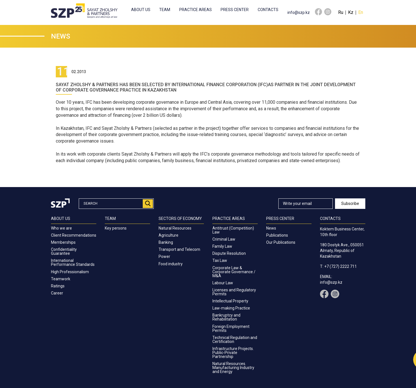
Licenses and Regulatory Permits (234, 292)
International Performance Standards (73, 262)
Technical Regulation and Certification (234, 340)
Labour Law (222, 283)
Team (164, 9)
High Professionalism (70, 272)
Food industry (171, 264)
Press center (235, 9)
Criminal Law (223, 239)
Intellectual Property (230, 301)
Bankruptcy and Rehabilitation (226, 317)
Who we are (61, 228)
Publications (277, 235)
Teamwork (60, 279)
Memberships (63, 242)
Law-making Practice (231, 308)
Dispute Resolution (229, 253)
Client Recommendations (73, 235)
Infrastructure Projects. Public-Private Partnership (233, 353)
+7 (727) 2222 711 (340, 266)
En (360, 12)
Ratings (58, 286)
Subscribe (350, 203)
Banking (166, 242)
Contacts (268, 9)
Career (57, 293)
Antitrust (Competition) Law (233, 230)
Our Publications (280, 242)
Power (164, 256)
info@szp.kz (298, 12)
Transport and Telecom (179, 249)
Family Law (222, 246)
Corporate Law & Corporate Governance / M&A (233, 272)
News (271, 228)
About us (140, 9)
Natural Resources (175, 228)
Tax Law (219, 260)
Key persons (116, 228)
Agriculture (168, 235)
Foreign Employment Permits (230, 328)
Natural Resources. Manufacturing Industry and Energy (233, 368)
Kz (350, 12)
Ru (340, 12)
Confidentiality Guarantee (64, 251)
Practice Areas (195, 9)
